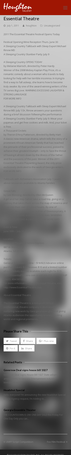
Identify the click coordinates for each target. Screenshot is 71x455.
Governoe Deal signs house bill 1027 (26, 370)
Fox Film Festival (57, 441)
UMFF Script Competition (18, 441)
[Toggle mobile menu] (65, 7)
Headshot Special (14, 390)
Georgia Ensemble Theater (20, 410)
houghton (31, 25)
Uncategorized (52, 25)
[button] (12, 341)
